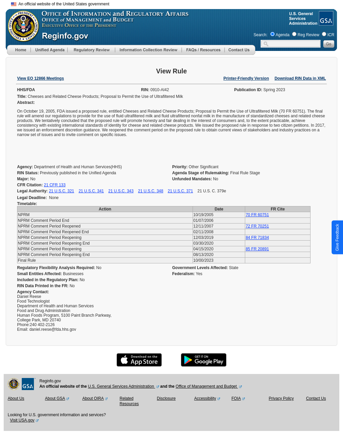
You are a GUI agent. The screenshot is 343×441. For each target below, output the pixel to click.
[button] (48, 50)
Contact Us (316, 398)
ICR (330, 35)
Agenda (282, 35)
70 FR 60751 (257, 214)
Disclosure (166, 398)
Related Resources (129, 401)
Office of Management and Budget (207, 386)
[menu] (48, 50)
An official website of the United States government (60, 4)
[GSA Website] (325, 22)
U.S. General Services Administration (121, 386)
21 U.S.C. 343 (120, 191)
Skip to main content (175, 3)
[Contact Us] (239, 53)
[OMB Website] (21, 38)
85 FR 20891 (257, 249)
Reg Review (308, 35)
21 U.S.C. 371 (180, 191)
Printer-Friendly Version (246, 78)
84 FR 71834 (257, 237)
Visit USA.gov (22, 420)
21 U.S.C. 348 (150, 191)
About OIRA (93, 398)
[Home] (18, 53)
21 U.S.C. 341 (91, 191)
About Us (16, 398)
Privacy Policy (281, 398)
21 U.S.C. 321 (61, 191)
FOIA (236, 398)
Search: (260, 35)
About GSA (55, 398)
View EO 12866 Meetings (40, 78)
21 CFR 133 (55, 185)
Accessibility (205, 398)
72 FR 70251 (257, 226)
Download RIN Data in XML (300, 78)
